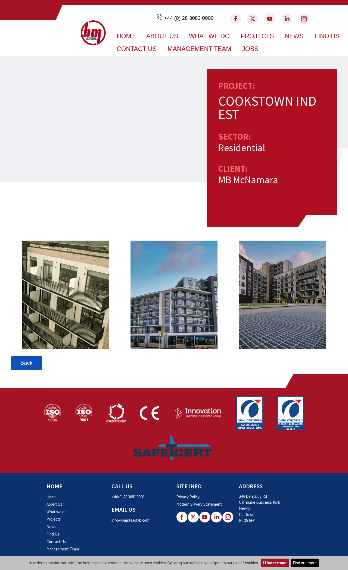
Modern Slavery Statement (199, 504)
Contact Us (137, 48)
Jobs (250, 48)
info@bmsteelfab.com (130, 520)
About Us (162, 36)
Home (126, 36)
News (294, 36)
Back (26, 363)
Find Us (327, 36)
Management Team (199, 48)
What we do (209, 36)
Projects (257, 36)
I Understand (275, 563)
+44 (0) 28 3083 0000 (188, 18)
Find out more (305, 563)
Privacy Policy (188, 496)
